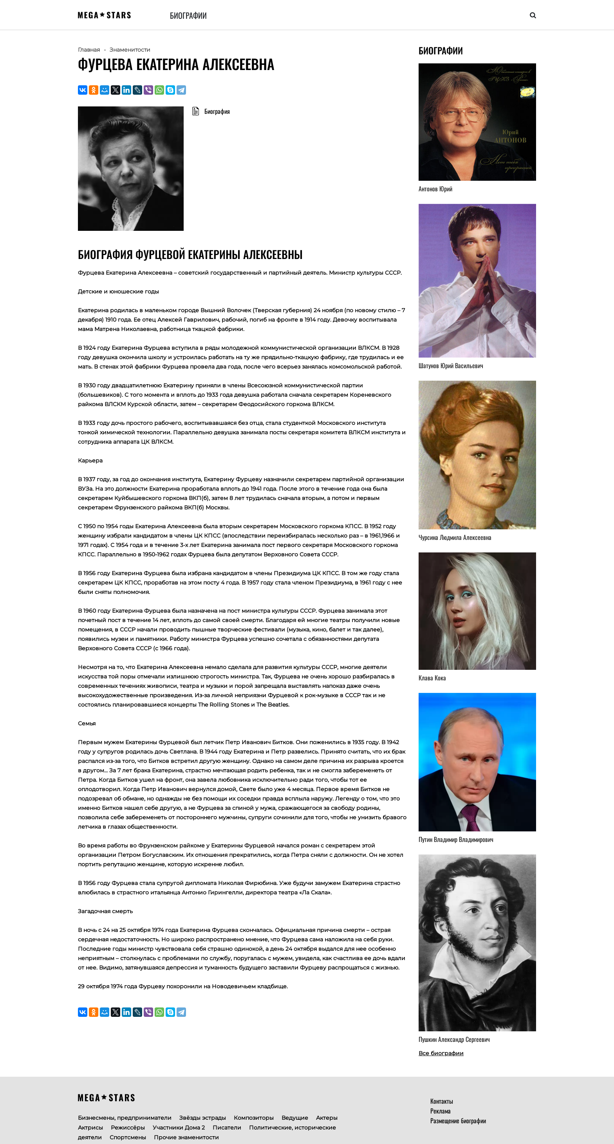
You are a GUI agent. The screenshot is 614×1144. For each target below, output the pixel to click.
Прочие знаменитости (186, 1137)
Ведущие (295, 1117)
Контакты (441, 1101)
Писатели (227, 1127)
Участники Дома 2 (179, 1127)
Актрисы (90, 1127)
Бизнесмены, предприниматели (125, 1117)
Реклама (440, 1110)
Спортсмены (128, 1137)
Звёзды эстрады (202, 1117)
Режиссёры (128, 1127)
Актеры (327, 1117)
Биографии (188, 15)
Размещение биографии (458, 1120)
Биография (217, 111)
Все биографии (441, 1053)
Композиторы (254, 1117)
